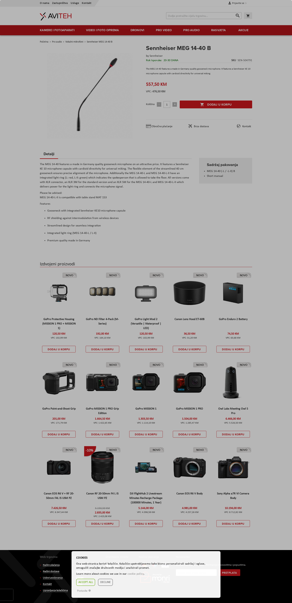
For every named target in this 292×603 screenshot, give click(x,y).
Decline (105, 582)
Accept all (85, 582)
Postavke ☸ (84, 590)
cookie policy (136, 573)
